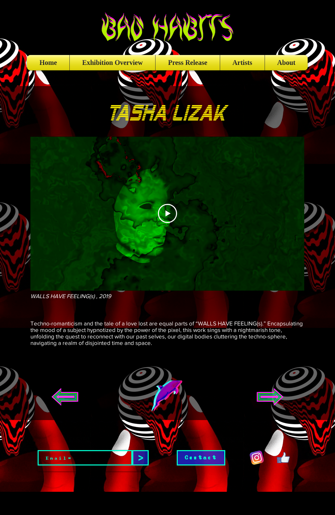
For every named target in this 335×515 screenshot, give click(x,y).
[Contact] (201, 457)
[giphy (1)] (257, 457)
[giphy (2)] (283, 457)
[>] (140, 457)
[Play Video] (167, 213)
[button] (167, 396)
